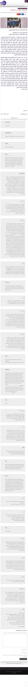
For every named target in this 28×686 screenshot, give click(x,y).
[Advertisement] (14, 100)
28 (20, 11)
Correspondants (20, 8)
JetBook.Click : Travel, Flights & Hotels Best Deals (14, 663)
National (25, 8)
